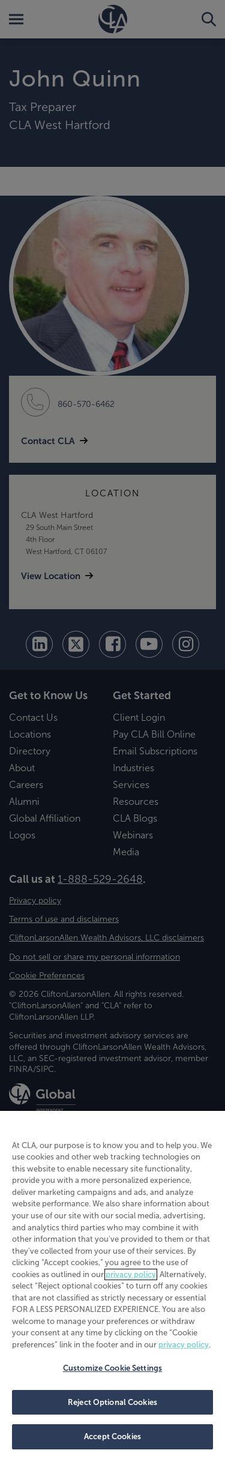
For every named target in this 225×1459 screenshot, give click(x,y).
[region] (112, 1285)
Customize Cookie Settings (112, 1368)
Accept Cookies (112, 1436)
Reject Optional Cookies (112, 1402)
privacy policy (131, 1274)
